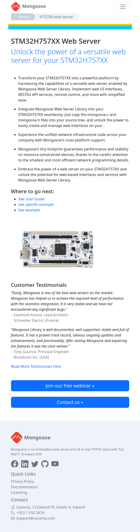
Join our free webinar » (70, 385)
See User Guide (31, 198)
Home (23, 16)
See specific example (36, 204)
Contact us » (70, 402)
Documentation (24, 486)
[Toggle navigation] (122, 6)
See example (29, 210)
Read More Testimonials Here (36, 366)
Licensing (19, 492)
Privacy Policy (22, 481)
